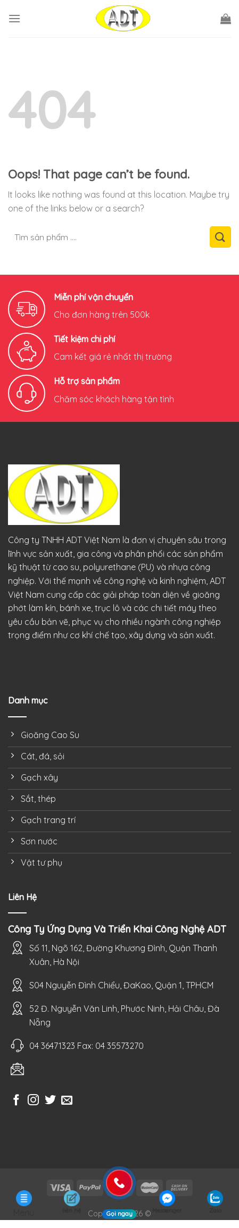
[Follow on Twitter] (50, 1101)
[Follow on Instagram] (33, 1101)
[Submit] (220, 237)
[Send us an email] (66, 1101)
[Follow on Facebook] (16, 1101)
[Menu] (14, 18)
